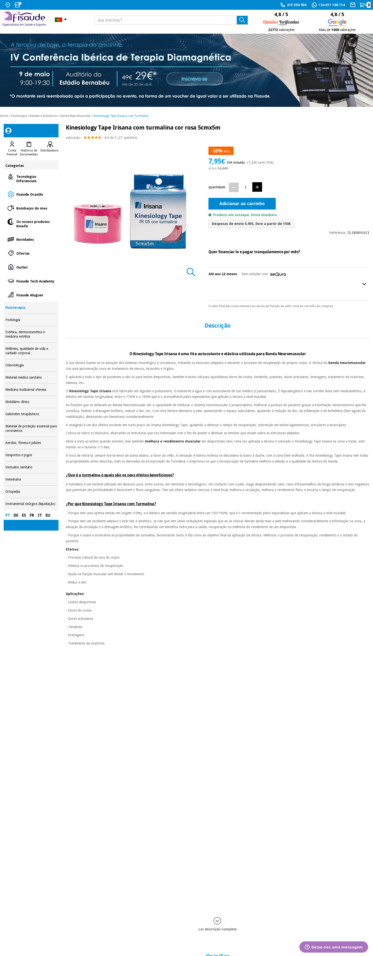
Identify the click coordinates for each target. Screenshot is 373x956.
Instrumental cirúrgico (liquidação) (31, 504)
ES (24, 515)
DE (16, 515)
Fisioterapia (19, 116)
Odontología (31, 365)
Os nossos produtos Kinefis (31, 223)
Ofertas (31, 253)
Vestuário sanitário (31, 467)
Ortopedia (31, 492)
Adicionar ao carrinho (242, 203)
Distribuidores (49, 150)
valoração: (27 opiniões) (101, 139)
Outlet (31, 267)
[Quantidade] (245, 187)
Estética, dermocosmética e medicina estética (31, 334)
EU (48, 515)
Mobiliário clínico (31, 402)
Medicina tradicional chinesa (31, 390)
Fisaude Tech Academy (31, 281)
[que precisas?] (171, 20)
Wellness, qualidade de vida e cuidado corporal (31, 351)
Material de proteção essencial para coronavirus (31, 428)
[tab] (12, 149)
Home (4, 116)
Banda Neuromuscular (75, 116)
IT (40, 515)
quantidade (216, 187)
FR (32, 515)
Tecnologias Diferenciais (31, 178)
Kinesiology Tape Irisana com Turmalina (121, 116)
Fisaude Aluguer (31, 295)
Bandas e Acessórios (44, 116)
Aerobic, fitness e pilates (31, 443)
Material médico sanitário (31, 377)
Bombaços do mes (31, 208)
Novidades (31, 239)
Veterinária (31, 479)
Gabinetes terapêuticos (31, 414)
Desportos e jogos (31, 455)
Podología (31, 320)
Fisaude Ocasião (31, 194)
